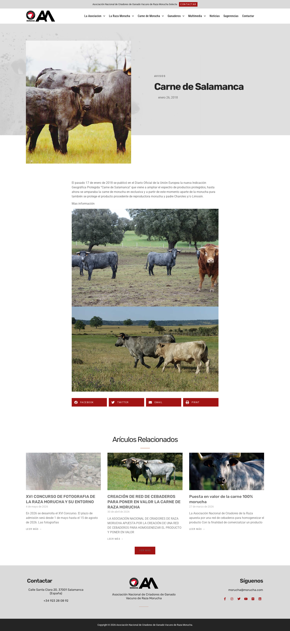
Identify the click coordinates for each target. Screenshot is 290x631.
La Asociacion (94, 16)
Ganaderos (176, 16)
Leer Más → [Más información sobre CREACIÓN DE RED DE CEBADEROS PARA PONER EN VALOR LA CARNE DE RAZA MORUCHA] (115, 539)
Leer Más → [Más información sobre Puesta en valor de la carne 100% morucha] (197, 529)
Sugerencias (230, 16)
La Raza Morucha (121, 16)
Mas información (83, 203)
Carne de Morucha (151, 16)
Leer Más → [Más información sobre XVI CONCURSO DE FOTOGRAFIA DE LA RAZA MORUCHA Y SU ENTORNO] (34, 529)
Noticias (215, 16)
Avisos (160, 76)
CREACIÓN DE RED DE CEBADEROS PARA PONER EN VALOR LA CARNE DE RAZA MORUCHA (143, 501)
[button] (89, 402)
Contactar (248, 16)
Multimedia (197, 16)
